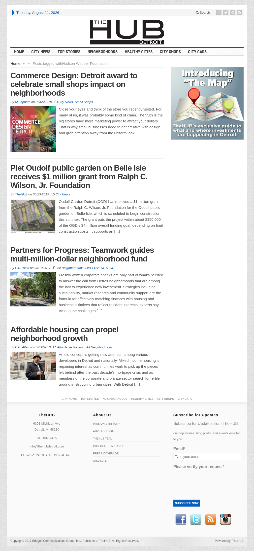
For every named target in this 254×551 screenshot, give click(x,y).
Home (15, 63)
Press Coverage (106, 453)
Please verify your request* (198, 467)
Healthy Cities (139, 51)
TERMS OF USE (60, 455)
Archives (100, 460)
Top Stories (69, 51)
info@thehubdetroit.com (47, 446)
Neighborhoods (103, 51)
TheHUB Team (103, 438)
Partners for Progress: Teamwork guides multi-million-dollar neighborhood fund (82, 254)
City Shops (170, 51)
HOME (19, 51)
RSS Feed (211, 519)
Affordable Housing (71, 347)
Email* (179, 449)
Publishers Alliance (108, 445)
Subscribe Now (187, 503)
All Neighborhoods (70, 268)
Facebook (181, 519)
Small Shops (84, 102)
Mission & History (106, 423)
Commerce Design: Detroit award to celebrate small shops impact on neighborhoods (73, 84)
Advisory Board (105, 431)
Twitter (196, 519)
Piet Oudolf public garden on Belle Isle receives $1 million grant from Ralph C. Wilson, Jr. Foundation (79, 176)
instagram (225, 519)
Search (203, 12)
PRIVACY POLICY (34, 455)
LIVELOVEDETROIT (100, 268)
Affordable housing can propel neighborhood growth (64, 334)
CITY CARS (197, 51)
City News (40, 51)
